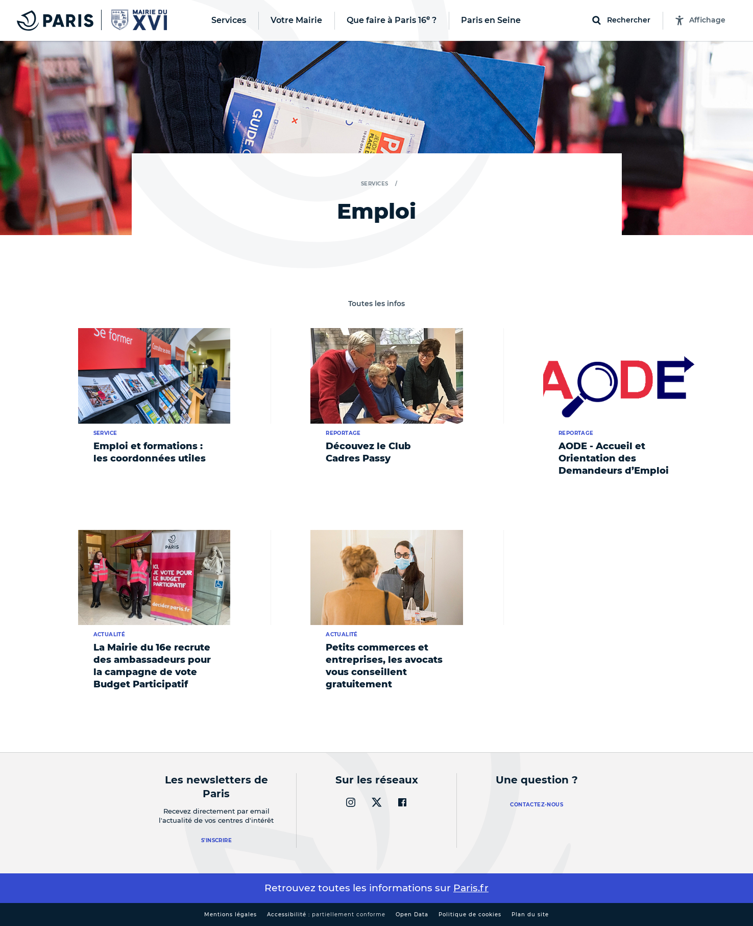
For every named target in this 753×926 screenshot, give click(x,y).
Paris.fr (471, 888)
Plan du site (530, 914)
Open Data (412, 914)
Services (374, 183)
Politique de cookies (470, 914)
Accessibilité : (326, 914)
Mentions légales (230, 914)
